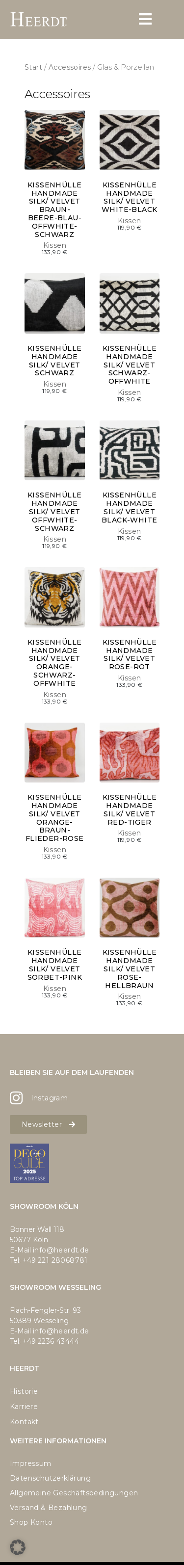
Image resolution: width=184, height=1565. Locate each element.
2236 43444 (58, 1341)
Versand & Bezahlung (48, 1507)
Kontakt (24, 1421)
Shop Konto (31, 1522)
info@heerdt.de (61, 1250)
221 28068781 (63, 1260)
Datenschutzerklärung (50, 1478)
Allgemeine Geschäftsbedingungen (74, 1492)
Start (33, 67)
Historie (24, 1391)
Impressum (31, 1463)
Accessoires (70, 67)
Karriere (24, 1406)
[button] (17, 1547)
